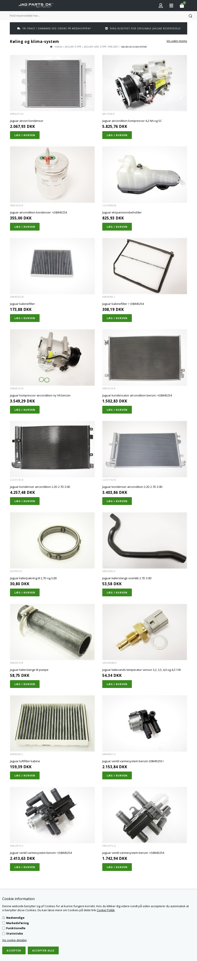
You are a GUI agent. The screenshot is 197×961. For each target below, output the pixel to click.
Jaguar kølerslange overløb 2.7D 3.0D (127, 578)
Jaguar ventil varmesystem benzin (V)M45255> (133, 761)
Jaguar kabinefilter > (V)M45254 (123, 304)
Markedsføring (17, 923)
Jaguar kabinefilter (22, 304)
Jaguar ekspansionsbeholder (122, 212)
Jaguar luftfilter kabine (25, 761)
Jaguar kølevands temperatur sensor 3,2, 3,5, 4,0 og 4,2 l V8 (141, 670)
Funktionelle (15, 928)
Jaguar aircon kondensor (26, 121)
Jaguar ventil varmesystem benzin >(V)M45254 (41, 853)
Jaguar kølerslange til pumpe (29, 670)
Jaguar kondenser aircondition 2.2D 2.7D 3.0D (40, 487)
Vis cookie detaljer (14, 940)
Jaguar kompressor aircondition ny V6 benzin (40, 395)
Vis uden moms (177, 41)
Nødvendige (15, 918)
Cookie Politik (106, 910)
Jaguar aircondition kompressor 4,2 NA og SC (132, 121)
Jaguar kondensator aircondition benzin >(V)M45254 (137, 395)
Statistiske (14, 933)
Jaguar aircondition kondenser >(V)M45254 (38, 212)
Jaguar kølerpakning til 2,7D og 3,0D (33, 578)
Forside (58, 46)
